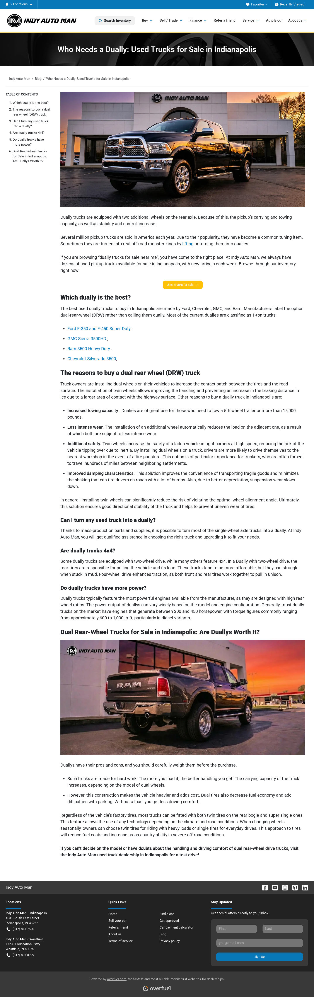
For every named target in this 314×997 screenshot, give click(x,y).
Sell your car (117, 921)
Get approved (169, 921)
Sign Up (259, 956)
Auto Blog (273, 20)
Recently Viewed (289, 4)
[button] (20, 4)
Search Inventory (115, 20)
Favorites (255, 4)
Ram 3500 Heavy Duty (89, 348)
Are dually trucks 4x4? (28, 133)
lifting (188, 243)
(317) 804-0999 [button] (20, 955)
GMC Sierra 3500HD (87, 338)
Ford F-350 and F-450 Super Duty (99, 328)
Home (112, 914)
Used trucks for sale (183, 285)
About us (114, 934)
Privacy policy (170, 941)
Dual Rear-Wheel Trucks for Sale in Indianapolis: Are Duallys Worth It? (30, 156)
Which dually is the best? (31, 103)
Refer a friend (225, 20)
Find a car (167, 914)
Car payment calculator (176, 927)
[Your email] (259, 943)
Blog (163, 934)
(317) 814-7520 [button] (20, 929)
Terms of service (120, 941)
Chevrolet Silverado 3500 (91, 358)
